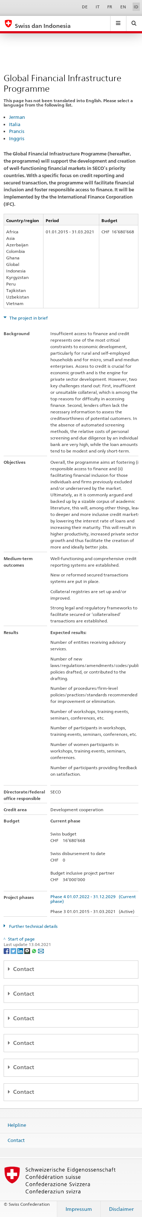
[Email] (41, 950)
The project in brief (28, 318)
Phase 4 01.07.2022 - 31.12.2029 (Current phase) (93, 899)
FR (109, 6)
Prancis (16, 131)
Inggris (16, 138)
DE (85, 6)
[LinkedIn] (20, 950)
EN (123, 6)
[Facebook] (7, 950)
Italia (14, 124)
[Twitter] (14, 950)
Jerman (17, 117)
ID (136, 6)
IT (98, 6)
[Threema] (27, 950)
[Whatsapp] (34, 950)
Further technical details (33, 926)
